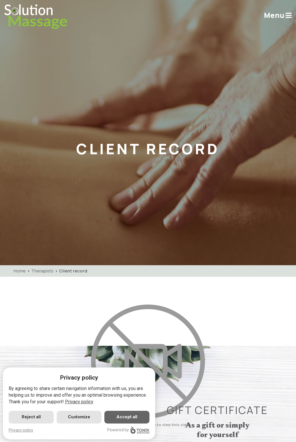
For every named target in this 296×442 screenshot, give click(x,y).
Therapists (42, 271)
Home (20, 271)
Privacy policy (79, 401)
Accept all (126, 416)
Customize (79, 416)
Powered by (128, 430)
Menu (278, 15)
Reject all (31, 416)
